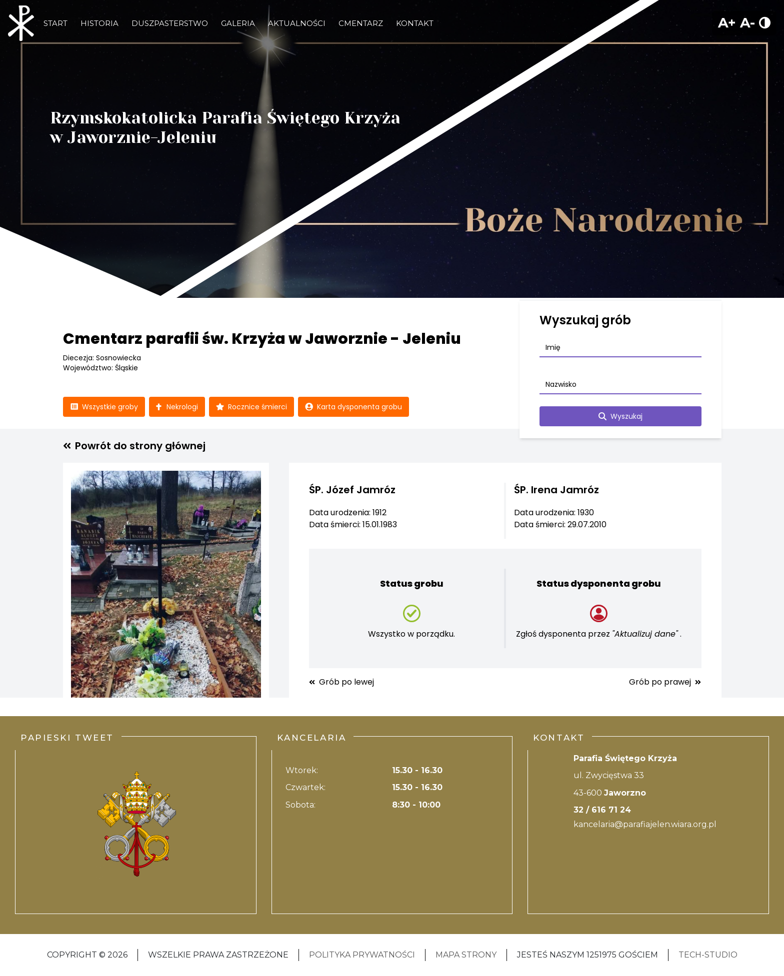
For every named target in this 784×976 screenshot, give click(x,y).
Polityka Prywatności (362, 955)
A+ (727, 22)
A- (747, 22)
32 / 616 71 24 (602, 810)
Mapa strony (466, 955)
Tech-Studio (708, 955)
